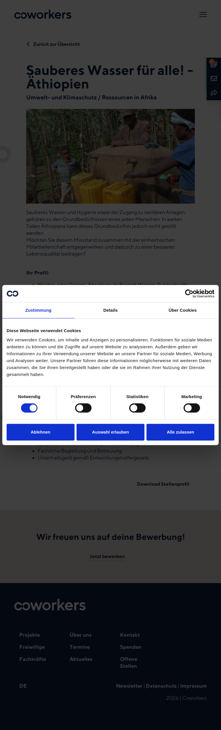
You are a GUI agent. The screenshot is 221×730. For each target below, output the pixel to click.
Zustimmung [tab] (38, 310)
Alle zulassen (180, 432)
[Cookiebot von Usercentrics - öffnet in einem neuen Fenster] (189, 293)
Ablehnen (40, 432)
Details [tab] (110, 310)
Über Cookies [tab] (183, 310)
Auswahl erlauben (110, 432)
